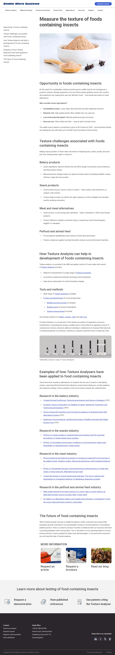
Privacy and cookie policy (94, 652)
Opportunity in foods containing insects (15, 28)
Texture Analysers (62, 294)
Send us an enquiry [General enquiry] (9, 628)
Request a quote (103, 4)
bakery (61, 317)
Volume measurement (56, 311)
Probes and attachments (53, 298)
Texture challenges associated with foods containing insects (15, 35)
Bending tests (52, 307)
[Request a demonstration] (21, 602)
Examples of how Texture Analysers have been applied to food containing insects (16, 53)
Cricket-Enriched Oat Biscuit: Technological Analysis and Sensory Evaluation (74, 400)
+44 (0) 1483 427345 (39, 628)
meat (74, 317)
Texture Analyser (48, 267)
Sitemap (109, 652)
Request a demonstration (12, 634)
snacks (68, 317)
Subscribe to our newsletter (102, 634)
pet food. (83, 317)
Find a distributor (9, 637)
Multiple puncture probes (57, 303)
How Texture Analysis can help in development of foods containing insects (16, 43)
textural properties (83, 273)
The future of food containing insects (15, 60)
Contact (6, 625)
